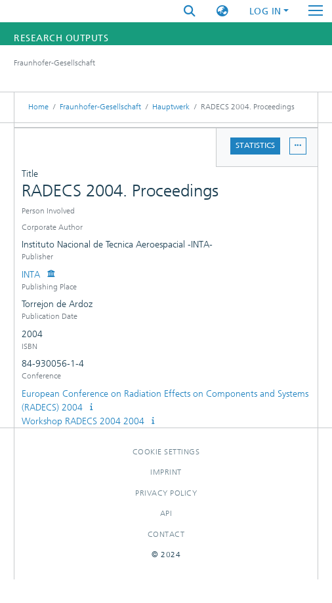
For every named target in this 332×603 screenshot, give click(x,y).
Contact (166, 534)
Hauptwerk (171, 106)
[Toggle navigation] (315, 11)
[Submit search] (189, 11)
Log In (265, 11)
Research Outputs (61, 38)
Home (38, 106)
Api (166, 513)
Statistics (255, 145)
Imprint (166, 472)
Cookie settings (166, 451)
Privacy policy (166, 493)
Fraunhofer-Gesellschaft (100, 106)
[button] (222, 11)
